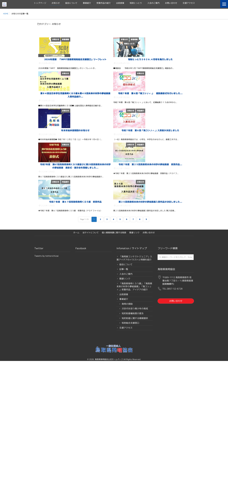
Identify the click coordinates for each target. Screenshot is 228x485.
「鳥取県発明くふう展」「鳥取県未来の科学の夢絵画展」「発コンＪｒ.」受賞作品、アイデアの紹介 (134, 414)
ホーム (76, 360)
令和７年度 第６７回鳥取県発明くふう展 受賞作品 (75, 327)
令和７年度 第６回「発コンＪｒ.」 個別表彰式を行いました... (150, 144)
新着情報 (107, 39)
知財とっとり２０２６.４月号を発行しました (150, 84)
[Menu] (224, 4)
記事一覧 (123, 396)
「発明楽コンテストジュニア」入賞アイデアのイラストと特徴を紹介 (134, 386)
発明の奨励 (127, 431)
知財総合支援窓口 (130, 450)
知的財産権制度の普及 (133, 440)
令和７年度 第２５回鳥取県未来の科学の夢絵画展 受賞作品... (150, 264)
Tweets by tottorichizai (46, 383)
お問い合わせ (171, 3)
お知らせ (56, 3)
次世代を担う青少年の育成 (135, 436)
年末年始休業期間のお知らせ (75, 205)
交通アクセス (189, 3)
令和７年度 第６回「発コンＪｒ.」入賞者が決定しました (150, 205)
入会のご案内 (153, 3)
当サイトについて (90, 360)
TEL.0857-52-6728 (172, 414)
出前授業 (120, 3)
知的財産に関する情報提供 (135, 445)
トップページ (40, 3)
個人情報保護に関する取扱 (114, 360)
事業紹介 (87, 3)
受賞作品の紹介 (103, 3)
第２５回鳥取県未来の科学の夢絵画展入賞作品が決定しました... (150, 327)
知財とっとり (136, 3)
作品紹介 (182, 159)
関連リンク (134, 360)
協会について (71, 3)
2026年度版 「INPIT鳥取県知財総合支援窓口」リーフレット (75, 84)
